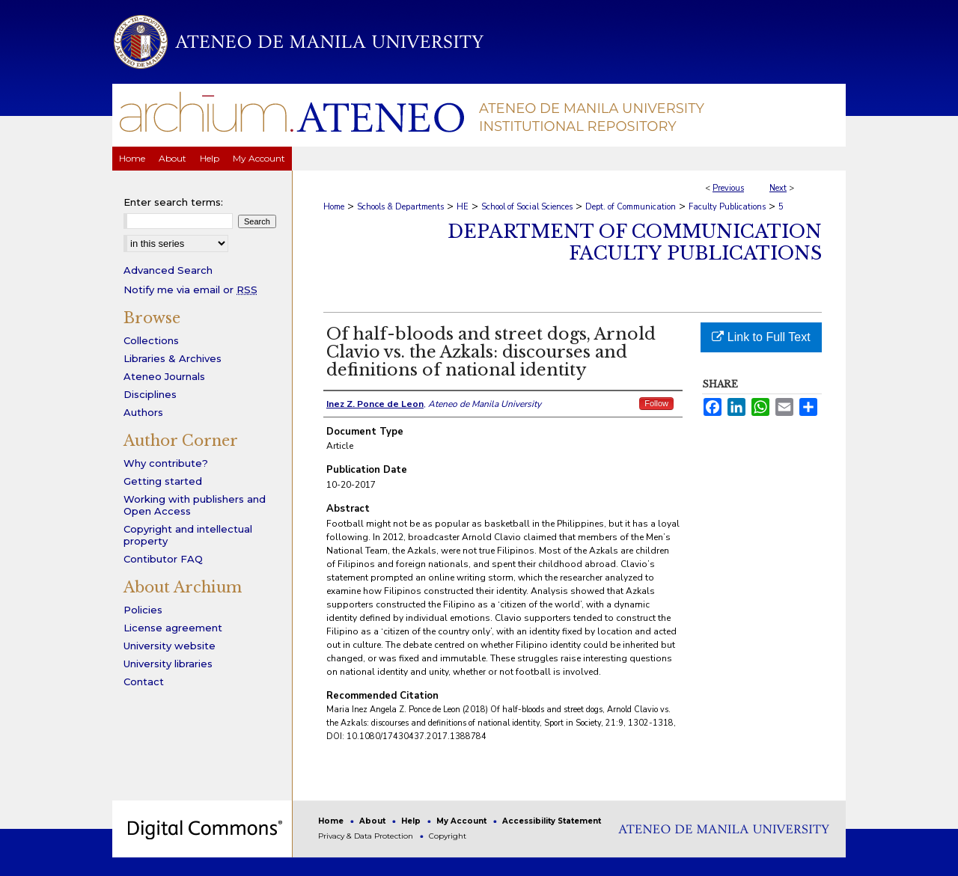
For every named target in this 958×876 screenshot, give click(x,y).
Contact (143, 681)
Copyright (447, 836)
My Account (462, 821)
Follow (656, 403)
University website (169, 646)
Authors (143, 412)
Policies (142, 610)
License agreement (172, 628)
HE (463, 206)
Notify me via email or (190, 289)
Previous (728, 188)
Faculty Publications (727, 206)
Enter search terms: (173, 202)
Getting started (162, 481)
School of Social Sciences (527, 206)
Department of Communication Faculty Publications (635, 242)
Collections (151, 340)
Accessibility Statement (551, 821)
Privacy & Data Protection (366, 836)
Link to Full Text (761, 337)
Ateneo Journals (164, 376)
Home (333, 206)
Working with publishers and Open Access (194, 505)
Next (778, 188)
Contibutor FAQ (163, 559)
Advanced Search (168, 270)
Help (412, 821)
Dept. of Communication (630, 206)
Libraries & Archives (172, 358)
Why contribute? (165, 463)
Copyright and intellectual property (187, 535)
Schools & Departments (400, 206)
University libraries (168, 664)
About (373, 821)
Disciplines (150, 394)
